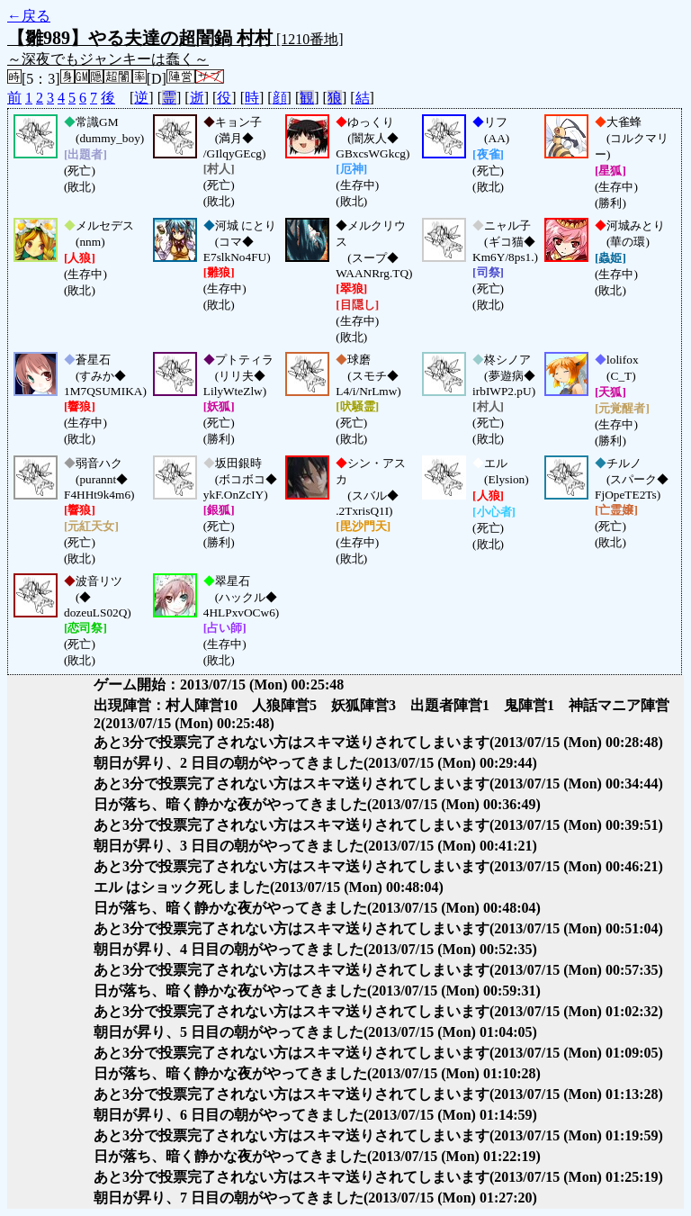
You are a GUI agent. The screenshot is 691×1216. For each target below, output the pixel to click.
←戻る (28, 15)
